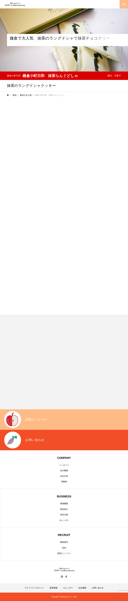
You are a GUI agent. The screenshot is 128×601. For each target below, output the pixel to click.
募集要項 (64, 542)
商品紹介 (64, 509)
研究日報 (64, 515)
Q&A (64, 548)
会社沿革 (64, 476)
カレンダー (64, 520)
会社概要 (64, 470)
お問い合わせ (98, 588)
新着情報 (53, 588)
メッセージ (64, 465)
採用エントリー (64, 553)
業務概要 (64, 503)
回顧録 (64, 481)
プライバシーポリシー (34, 588)
